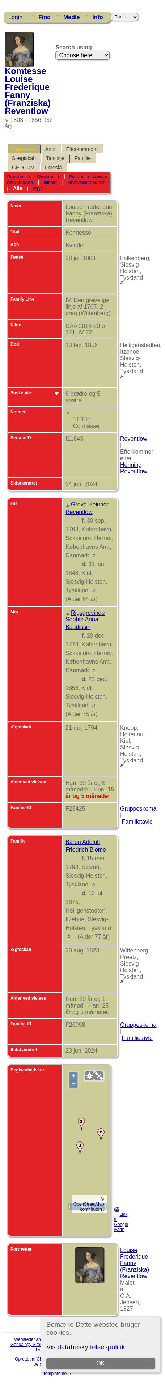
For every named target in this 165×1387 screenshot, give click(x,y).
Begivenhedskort (86, 182)
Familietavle (137, 822)
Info (97, 17)
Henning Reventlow (133, 468)
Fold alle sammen (88, 177)
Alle (17, 188)
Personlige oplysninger (20, 179)
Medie (71, 17)
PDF (38, 189)
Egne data (23, 149)
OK (101, 1363)
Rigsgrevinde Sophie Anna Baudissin (85, 620)
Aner (50, 149)
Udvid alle (48, 177)
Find (44, 17)
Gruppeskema (138, 809)
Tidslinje (55, 158)
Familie (83, 158)
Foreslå (53, 167)
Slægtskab (24, 158)
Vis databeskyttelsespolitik (85, 1347)
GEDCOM (23, 167)
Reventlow (133, 439)
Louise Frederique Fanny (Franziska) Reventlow (134, 1263)
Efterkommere (82, 149)
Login (15, 17)
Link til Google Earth (121, 1222)
